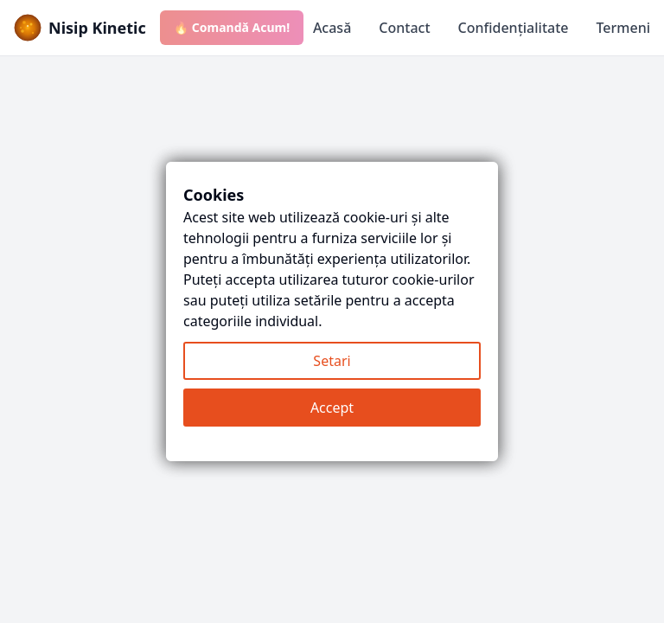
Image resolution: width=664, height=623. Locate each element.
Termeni (623, 27)
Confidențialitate (513, 27)
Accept (332, 407)
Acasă (332, 27)
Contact (404, 27)
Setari (331, 360)
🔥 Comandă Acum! (232, 27)
